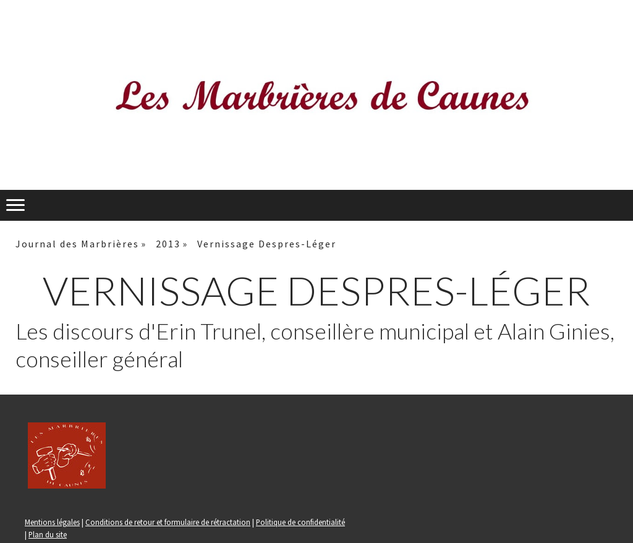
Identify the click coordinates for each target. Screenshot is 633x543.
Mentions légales (52, 522)
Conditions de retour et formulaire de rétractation (167, 522)
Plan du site (47, 534)
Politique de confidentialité (300, 522)
